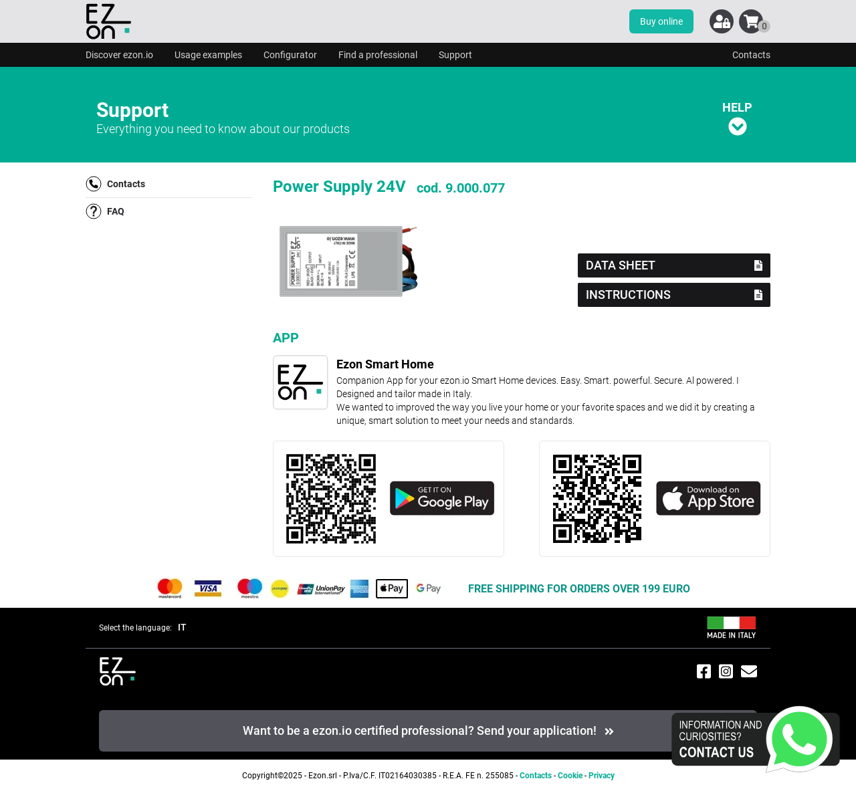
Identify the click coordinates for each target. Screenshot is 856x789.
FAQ (105, 211)
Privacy (601, 775)
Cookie (570, 775)
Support (455, 54)
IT (182, 627)
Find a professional (377, 54)
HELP (737, 118)
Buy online (661, 21)
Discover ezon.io (119, 54)
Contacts (751, 54)
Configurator (290, 54)
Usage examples (208, 54)
